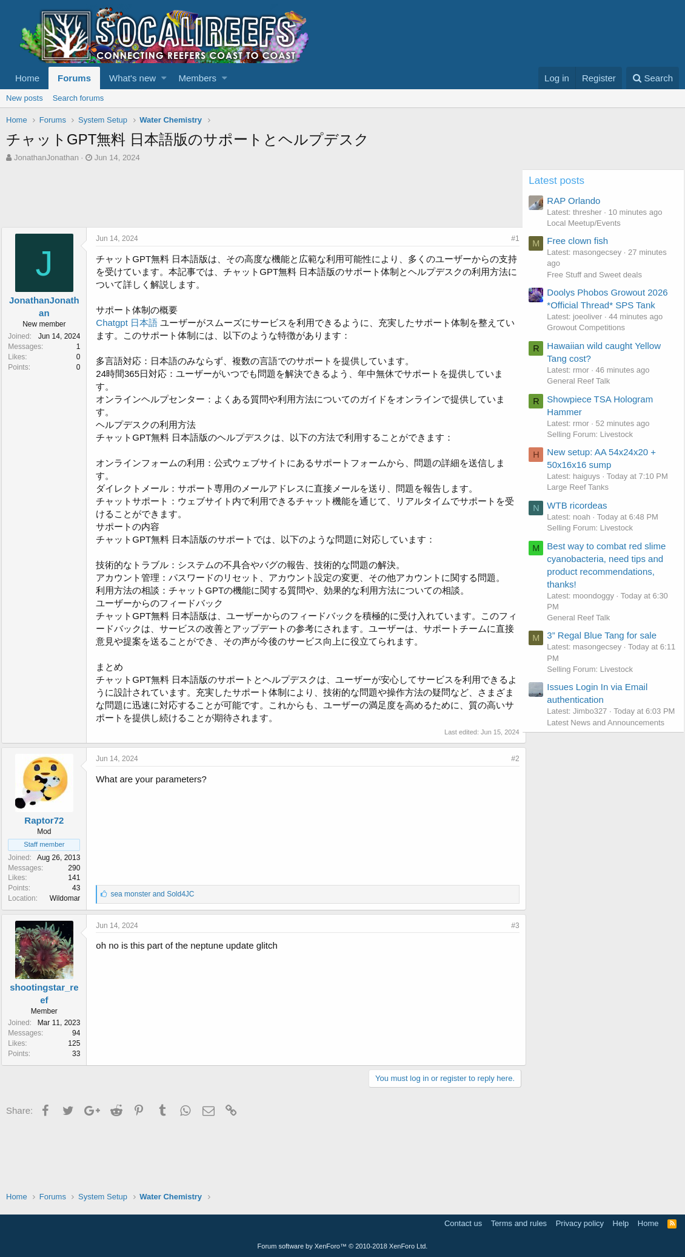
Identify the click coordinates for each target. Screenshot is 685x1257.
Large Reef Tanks (583, 511)
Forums (74, 78)
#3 (511, 925)
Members (198, 78)
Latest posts (562, 180)
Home (27, 78)
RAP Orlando (579, 200)
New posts (24, 98)
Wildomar (69, 898)
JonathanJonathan (46, 157)
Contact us (463, 1223)
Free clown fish (582, 240)
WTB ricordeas (582, 529)
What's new (132, 78)
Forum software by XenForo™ (343, 1246)
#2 (511, 758)
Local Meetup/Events (589, 223)
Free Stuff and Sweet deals (599, 274)
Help (621, 1223)
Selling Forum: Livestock (595, 447)
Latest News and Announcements (611, 757)
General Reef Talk (583, 393)
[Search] (652, 78)
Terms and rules (519, 1223)
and (157, 894)
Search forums (78, 98)
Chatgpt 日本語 (131, 322)
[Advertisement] (226, 196)
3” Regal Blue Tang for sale (607, 659)
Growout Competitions (591, 340)
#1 (511, 238)
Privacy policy (580, 1223)
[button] (164, 78)
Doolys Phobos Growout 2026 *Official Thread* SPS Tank (606, 305)
